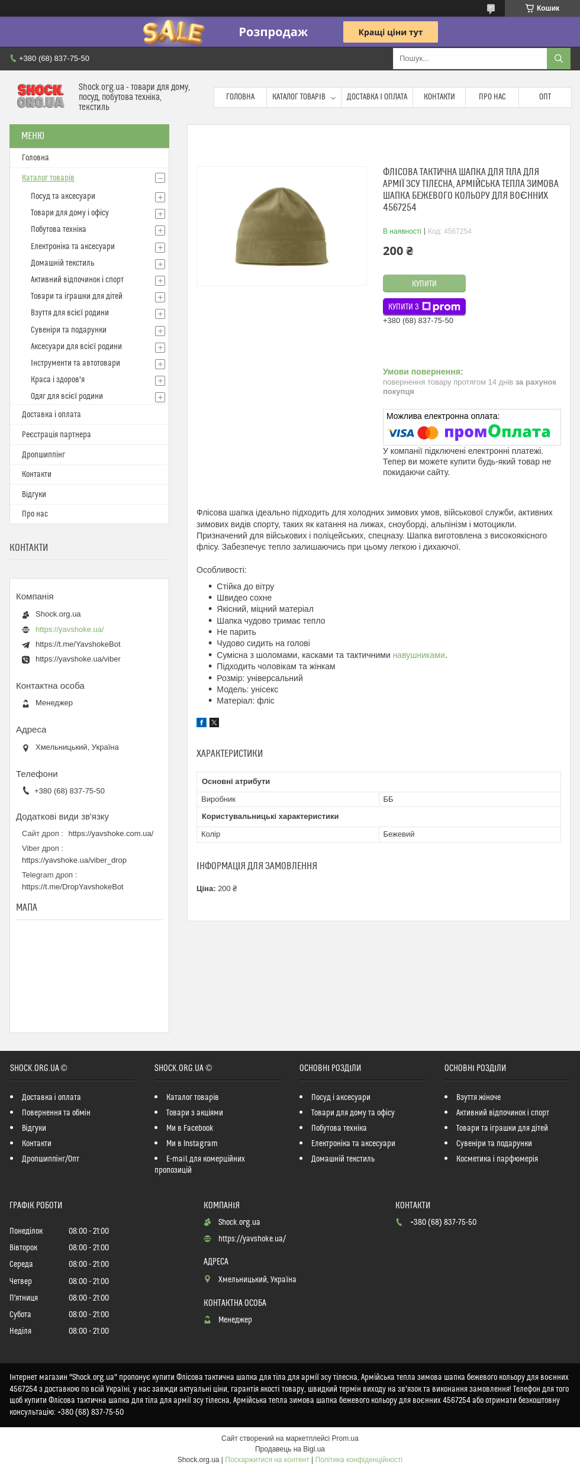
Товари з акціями (194, 1113)
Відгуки (34, 494)
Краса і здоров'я (58, 380)
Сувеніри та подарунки (69, 330)
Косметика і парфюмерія (497, 1159)
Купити (424, 284)
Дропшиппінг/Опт (50, 1159)
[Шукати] (559, 58)
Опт (545, 97)
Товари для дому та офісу (353, 1113)
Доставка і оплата (377, 97)
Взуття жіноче (478, 1097)
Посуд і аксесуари (340, 1097)
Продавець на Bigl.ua (290, 1449)
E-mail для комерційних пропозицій (199, 1164)
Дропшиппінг (43, 455)
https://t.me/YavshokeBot (78, 644)
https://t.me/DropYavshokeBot (73, 886)
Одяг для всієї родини (67, 396)
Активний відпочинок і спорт (77, 280)
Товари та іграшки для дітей (77, 296)
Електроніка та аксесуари (73, 246)
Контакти (439, 97)
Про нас (492, 97)
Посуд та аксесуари (63, 196)
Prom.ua (345, 1438)
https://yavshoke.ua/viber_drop (74, 860)
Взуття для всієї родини (70, 313)
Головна (240, 97)
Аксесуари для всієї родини (76, 346)
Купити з (424, 307)
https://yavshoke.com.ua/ (111, 833)
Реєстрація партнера (56, 435)
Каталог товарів (299, 97)
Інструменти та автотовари (75, 363)
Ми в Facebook (190, 1128)
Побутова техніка (58, 229)
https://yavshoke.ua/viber (78, 658)
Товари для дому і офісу (70, 213)
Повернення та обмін (56, 1113)
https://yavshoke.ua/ (70, 629)
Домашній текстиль (62, 263)
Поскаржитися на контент (267, 1460)
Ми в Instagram (192, 1144)
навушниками (419, 655)
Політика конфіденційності (359, 1460)
